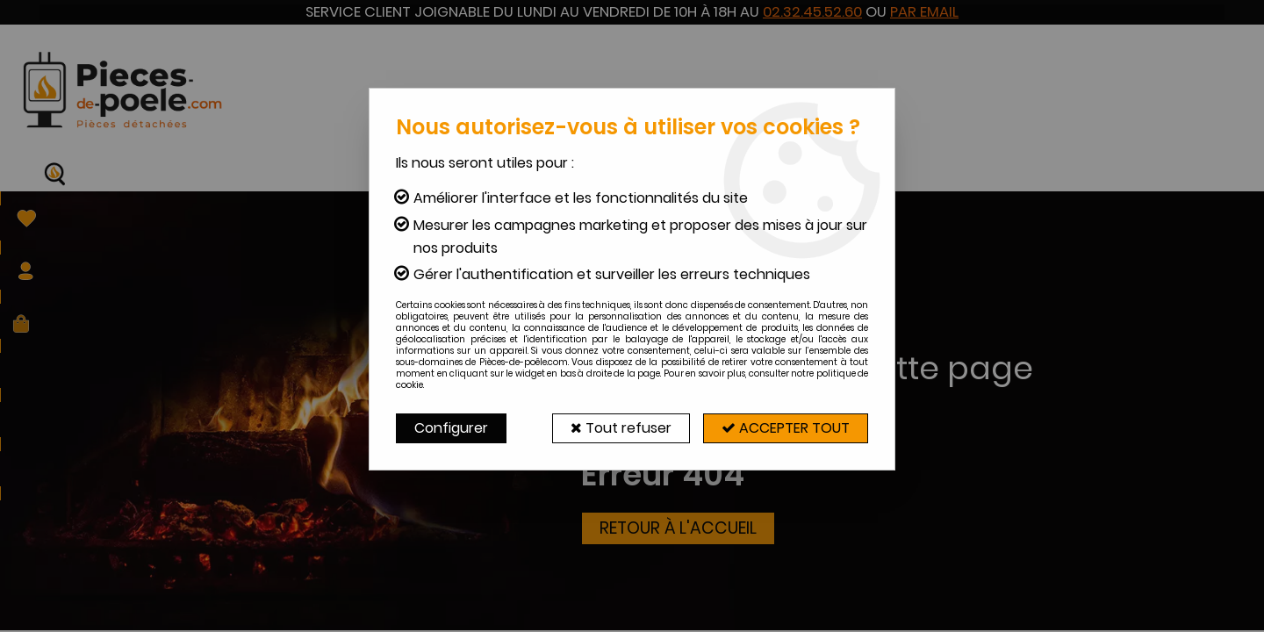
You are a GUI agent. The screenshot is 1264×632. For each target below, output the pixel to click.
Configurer (451, 428)
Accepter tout (786, 428)
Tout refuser (621, 428)
